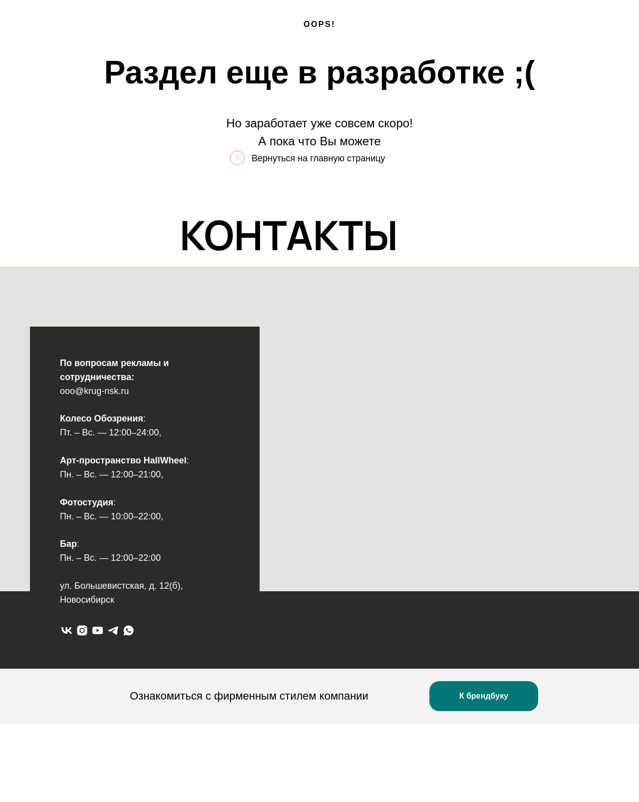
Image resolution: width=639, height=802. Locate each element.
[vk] (66, 630)
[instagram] (82, 630)
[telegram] (113, 630)
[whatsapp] (128, 630)
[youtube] (97, 630)
